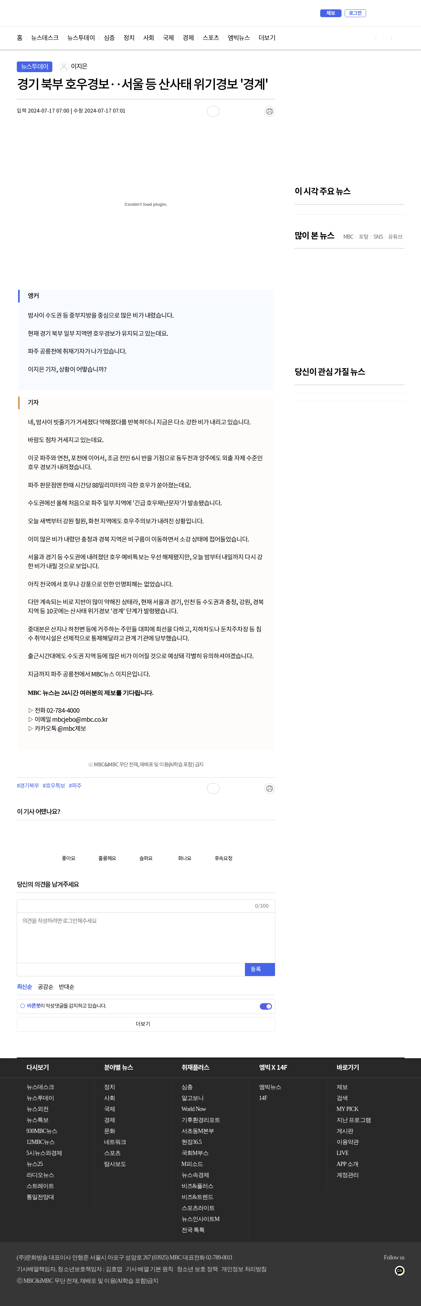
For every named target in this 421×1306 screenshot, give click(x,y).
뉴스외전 (37, 1109)
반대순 (66, 987)
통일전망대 (40, 1197)
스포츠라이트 (198, 1208)
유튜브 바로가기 (368, 38)
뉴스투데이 (81, 38)
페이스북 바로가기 (384, 38)
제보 (330, 13)
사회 (148, 38)
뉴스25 (34, 1164)
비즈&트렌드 (198, 1197)
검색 (374, 13)
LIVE (343, 1153)
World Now (194, 1109)
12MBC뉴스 (40, 1142)
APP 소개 (347, 1164)
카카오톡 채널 (401, 1272)
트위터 (388, 1272)
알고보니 (193, 1098)
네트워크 (115, 1142)
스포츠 (211, 38)
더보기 (266, 38)
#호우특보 (54, 786)
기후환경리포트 (201, 1120)
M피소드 (192, 1164)
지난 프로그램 (354, 1120)
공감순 (45, 987)
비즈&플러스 (198, 1186)
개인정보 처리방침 (244, 1269)
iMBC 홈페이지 (398, 13)
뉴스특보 (37, 1120)
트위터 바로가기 (399, 38)
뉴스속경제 (195, 1175)
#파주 (75, 786)
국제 (168, 38)
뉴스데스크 (45, 38)
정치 (128, 38)
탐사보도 (115, 1164)
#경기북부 (28, 786)
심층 (109, 38)
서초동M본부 (198, 1131)
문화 (109, 1131)
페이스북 (375, 1272)
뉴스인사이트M (201, 1219)
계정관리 (348, 1175)
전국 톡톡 (193, 1230)
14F (263, 1098)
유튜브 (362, 1272)
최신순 (24, 987)
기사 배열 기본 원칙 (150, 1269)
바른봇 (30, 1006)
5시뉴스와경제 (44, 1153)
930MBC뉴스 (42, 1131)
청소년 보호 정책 (197, 1269)
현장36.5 (192, 1142)
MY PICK (383, 13)
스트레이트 (40, 1186)
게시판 (345, 1131)
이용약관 (348, 1142)
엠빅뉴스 (239, 38)
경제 (188, 38)
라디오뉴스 (40, 1175)
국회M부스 (195, 1153)
